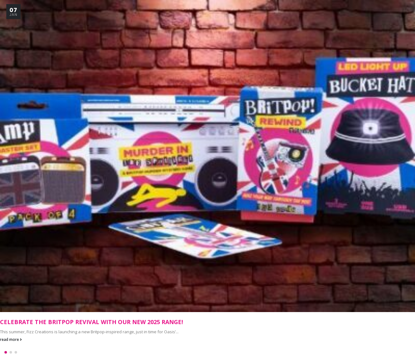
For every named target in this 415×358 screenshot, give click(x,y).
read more (11, 339)
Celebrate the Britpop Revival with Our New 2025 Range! (91, 322)
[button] (5, 351)
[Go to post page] (207, 156)
